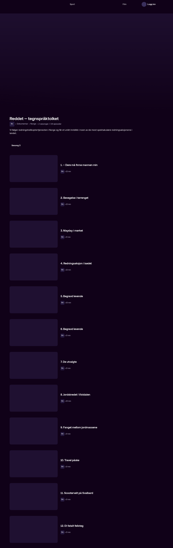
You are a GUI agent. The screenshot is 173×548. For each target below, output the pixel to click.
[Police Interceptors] (145, 526)
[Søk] (56, 4)
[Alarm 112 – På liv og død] (67, 526)
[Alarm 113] (106, 526)
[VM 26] (91, 4)
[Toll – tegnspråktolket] (28, 526)
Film (117, 4)
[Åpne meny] (160, 4)
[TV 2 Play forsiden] (28, 4)
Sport (64, 4)
